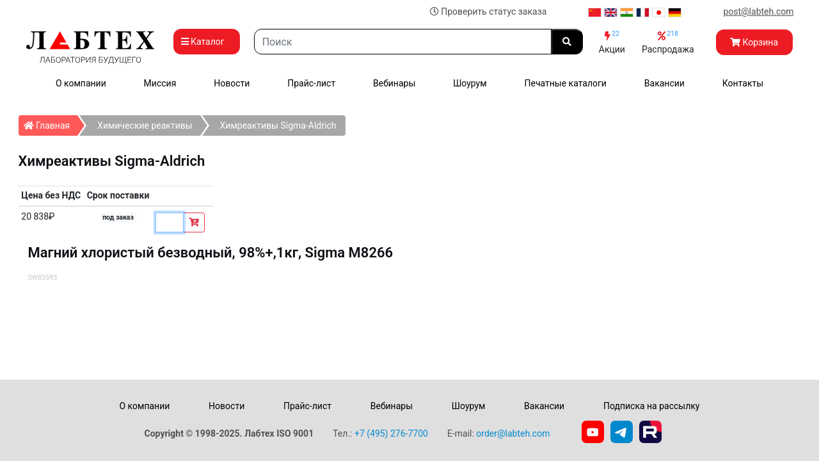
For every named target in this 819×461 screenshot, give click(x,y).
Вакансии (664, 83)
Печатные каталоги (566, 83)
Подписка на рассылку (651, 406)
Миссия (160, 83)
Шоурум (469, 83)
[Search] (403, 41)
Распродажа (668, 41)
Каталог (206, 41)
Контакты (742, 83)
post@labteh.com (758, 11)
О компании (81, 83)
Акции (612, 41)
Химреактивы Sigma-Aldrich (278, 125)
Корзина (754, 42)
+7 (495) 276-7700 (391, 433)
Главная (51, 123)
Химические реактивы (144, 125)
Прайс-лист (311, 83)
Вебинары (394, 83)
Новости (232, 83)
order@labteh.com (513, 433)
